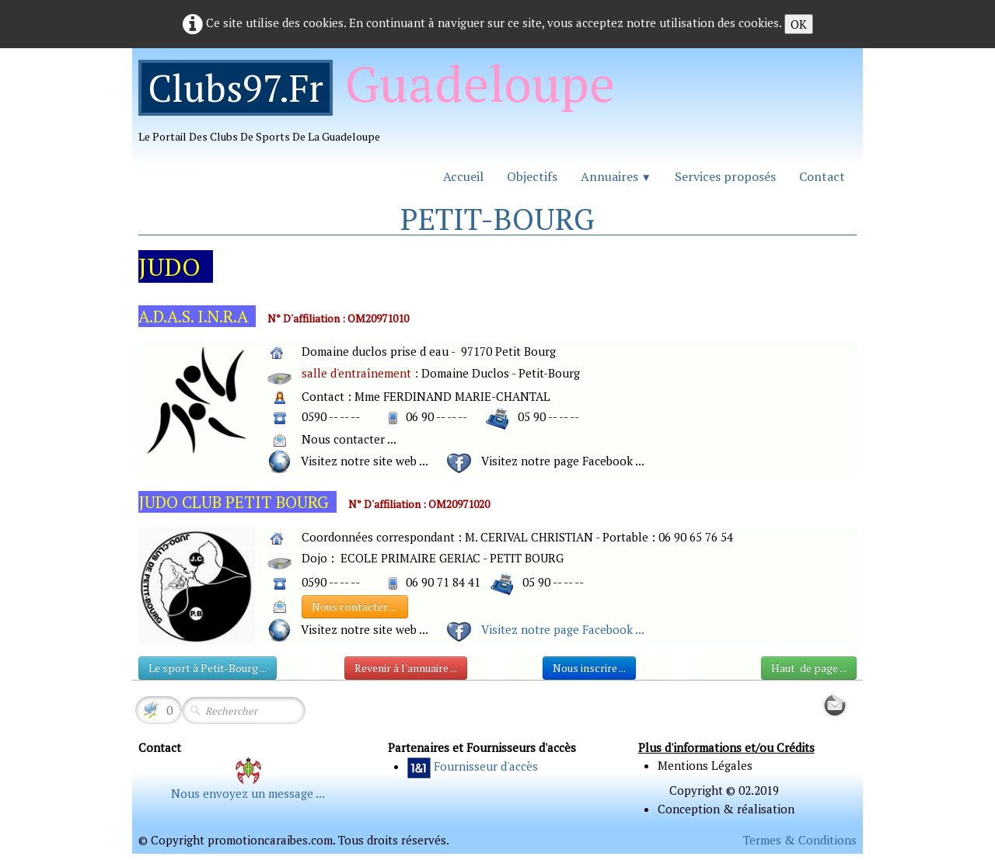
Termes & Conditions (800, 840)
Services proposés (725, 176)
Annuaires (616, 176)
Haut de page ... (809, 667)
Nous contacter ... (355, 606)
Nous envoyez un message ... (248, 793)
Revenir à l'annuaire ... (405, 667)
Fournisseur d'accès (486, 766)
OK (799, 24)
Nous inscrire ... (589, 667)
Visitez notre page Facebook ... (562, 629)
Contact (822, 176)
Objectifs (532, 176)
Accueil (463, 176)
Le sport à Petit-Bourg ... (207, 667)
